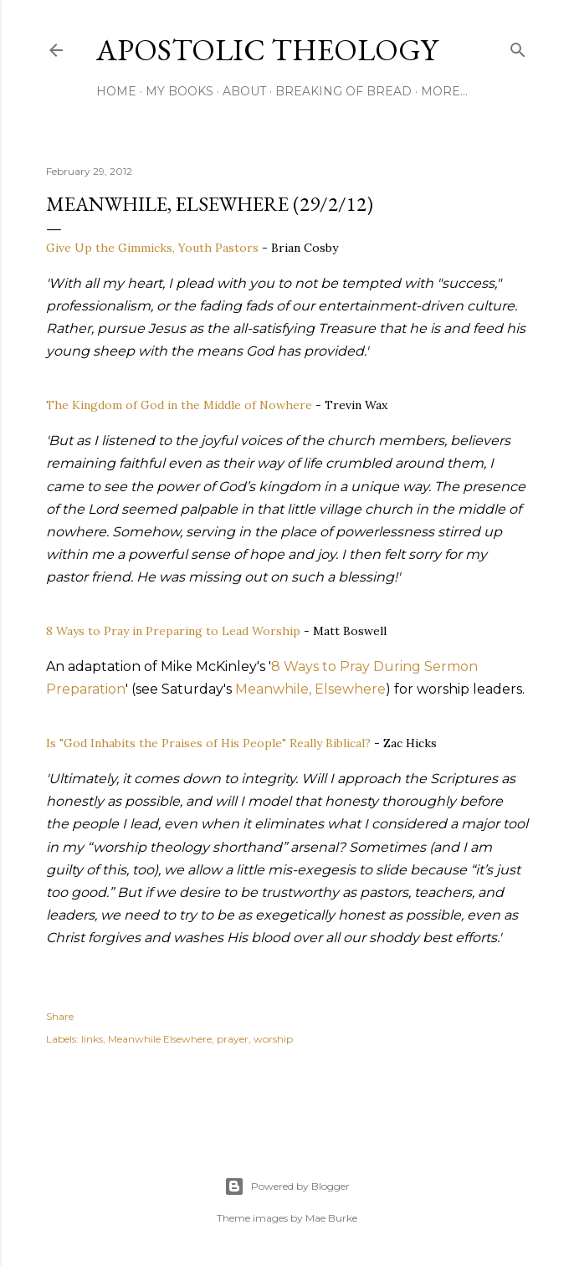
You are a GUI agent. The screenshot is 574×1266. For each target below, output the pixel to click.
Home (116, 91)
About (244, 91)
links (92, 1039)
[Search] (518, 46)
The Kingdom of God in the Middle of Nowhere (179, 405)
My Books (179, 91)
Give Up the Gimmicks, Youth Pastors (152, 247)
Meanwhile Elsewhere (160, 1039)
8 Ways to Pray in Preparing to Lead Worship (173, 630)
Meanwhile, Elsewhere (310, 689)
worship (273, 1039)
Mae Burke (331, 1218)
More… (444, 91)
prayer (233, 1039)
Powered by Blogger (287, 1186)
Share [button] (60, 1016)
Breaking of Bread (343, 91)
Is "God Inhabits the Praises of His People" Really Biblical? (208, 743)
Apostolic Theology (267, 49)
